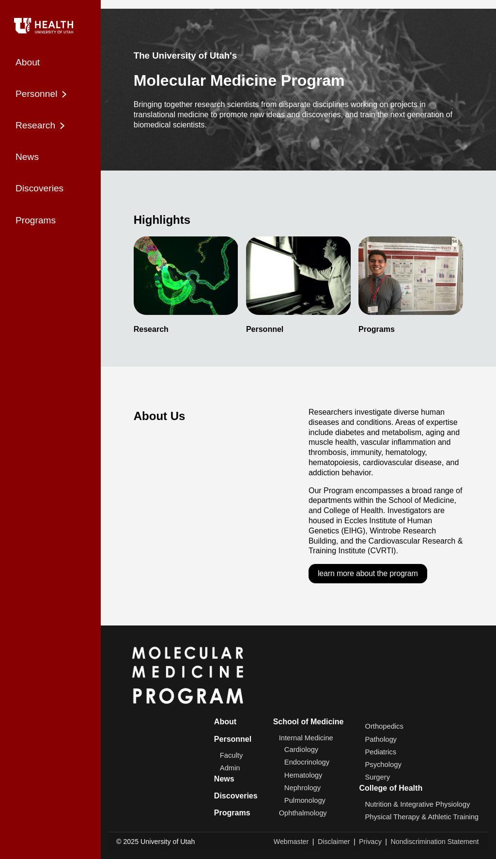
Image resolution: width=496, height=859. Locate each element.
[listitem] (186, 285)
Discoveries (236, 796)
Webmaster (291, 841)
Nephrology (302, 788)
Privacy (370, 841)
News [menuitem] (27, 157)
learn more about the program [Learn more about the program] (368, 573)
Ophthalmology (303, 813)
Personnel (232, 739)
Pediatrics (380, 752)
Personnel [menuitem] (42, 94)
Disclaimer (334, 841)
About (225, 722)
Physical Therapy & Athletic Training (422, 817)
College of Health (390, 788)
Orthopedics (384, 727)
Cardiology (301, 749)
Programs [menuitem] (36, 220)
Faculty (231, 755)
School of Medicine (308, 722)
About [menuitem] (28, 62)
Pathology (380, 739)
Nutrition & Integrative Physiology (417, 804)
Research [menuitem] (41, 125)
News (224, 779)
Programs (232, 813)
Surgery (377, 777)
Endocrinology (306, 762)
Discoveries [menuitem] (39, 188)
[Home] (50, 23)
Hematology (303, 775)
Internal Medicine (306, 738)
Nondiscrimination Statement (434, 841)
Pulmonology (305, 800)
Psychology (383, 764)
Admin (230, 768)
